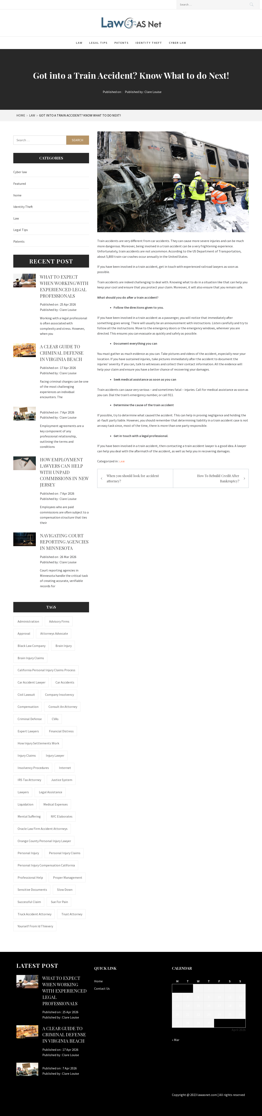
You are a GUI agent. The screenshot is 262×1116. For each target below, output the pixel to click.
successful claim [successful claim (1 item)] (29, 902)
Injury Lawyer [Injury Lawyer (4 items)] (55, 755)
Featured (19, 184)
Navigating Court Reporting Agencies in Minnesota (64, 541)
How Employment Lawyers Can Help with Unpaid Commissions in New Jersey (64, 472)
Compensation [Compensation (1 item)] (28, 707)
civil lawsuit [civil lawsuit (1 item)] (26, 694)
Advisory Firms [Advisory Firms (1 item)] (59, 621)
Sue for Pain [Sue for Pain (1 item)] (59, 902)
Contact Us (102, 988)
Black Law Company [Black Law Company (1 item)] (31, 646)
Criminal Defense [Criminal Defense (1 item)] (30, 719)
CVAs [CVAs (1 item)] (55, 719)
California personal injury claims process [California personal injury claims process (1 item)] (46, 670)
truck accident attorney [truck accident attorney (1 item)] (34, 914)
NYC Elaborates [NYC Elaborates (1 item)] (61, 816)
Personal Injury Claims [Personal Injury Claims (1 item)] (64, 853)
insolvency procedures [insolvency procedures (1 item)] (33, 768)
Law (79, 43)
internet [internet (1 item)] (65, 768)
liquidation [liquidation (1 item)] (25, 804)
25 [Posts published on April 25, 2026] (230, 1014)
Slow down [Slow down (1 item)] (64, 889)
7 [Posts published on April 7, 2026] (188, 997)
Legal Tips (98, 43)
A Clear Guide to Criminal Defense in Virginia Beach (62, 352)
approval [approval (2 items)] (24, 633)
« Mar (175, 1040)
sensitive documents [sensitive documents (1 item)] (32, 889)
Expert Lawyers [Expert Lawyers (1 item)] (28, 731)
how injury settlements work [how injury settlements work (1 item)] (38, 743)
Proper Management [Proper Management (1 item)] (67, 877)
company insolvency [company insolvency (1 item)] (59, 694)
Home (98, 981)
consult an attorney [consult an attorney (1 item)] (63, 707)
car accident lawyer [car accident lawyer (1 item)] (31, 682)
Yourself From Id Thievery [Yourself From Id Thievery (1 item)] (35, 926)
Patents (121, 43)
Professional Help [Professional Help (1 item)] (30, 877)
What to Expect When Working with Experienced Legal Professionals (64, 286)
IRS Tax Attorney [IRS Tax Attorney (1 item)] (29, 780)
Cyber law (177, 43)
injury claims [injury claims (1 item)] (27, 755)
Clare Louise (153, 92)
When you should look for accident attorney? (133, 478)
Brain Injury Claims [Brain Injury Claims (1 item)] (31, 658)
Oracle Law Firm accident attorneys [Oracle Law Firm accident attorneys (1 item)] (43, 829)
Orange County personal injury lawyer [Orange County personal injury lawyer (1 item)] (44, 841)
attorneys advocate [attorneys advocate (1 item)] (54, 633)
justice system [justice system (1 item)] (61, 780)
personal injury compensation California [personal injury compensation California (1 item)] (46, 865)
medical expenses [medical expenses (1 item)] (55, 804)
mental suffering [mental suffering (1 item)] (29, 816)
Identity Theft (149, 43)
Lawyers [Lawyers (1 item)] (23, 792)
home (17, 195)
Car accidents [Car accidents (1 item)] (64, 682)
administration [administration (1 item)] (28, 621)
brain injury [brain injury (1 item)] (63, 646)
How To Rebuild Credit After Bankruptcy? (218, 478)
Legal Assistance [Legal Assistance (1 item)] (50, 792)
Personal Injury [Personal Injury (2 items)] (28, 853)
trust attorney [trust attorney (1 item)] (71, 914)
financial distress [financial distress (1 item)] (61, 731)
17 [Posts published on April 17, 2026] (219, 1006)
